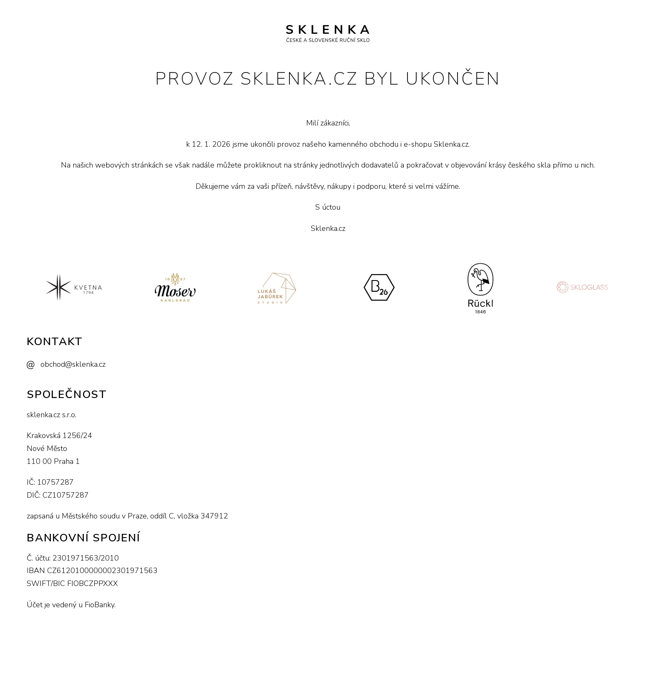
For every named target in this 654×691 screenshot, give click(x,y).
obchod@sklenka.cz (73, 364)
